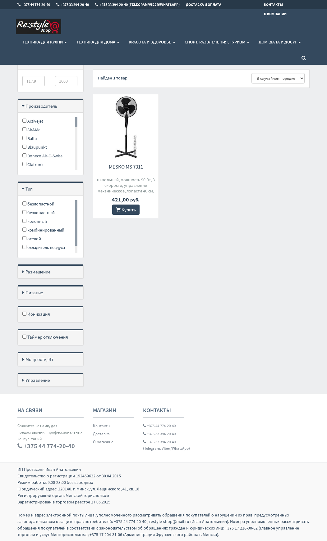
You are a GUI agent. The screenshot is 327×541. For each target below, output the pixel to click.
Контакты (101, 425)
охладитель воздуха (43, 247)
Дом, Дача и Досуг (280, 42)
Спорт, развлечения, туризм (217, 42)
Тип (29, 189)
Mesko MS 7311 (126, 166)
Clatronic (33, 164)
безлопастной (38, 204)
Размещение (37, 272)
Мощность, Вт (39, 359)
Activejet (32, 121)
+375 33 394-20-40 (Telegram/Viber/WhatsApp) (163, 445)
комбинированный (43, 230)
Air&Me (31, 130)
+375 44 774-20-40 (159, 425)
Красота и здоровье (152, 42)
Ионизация (36, 314)
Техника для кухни (44, 42)
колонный (34, 221)
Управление (37, 380)
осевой (31, 238)
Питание (34, 292)
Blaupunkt (34, 147)
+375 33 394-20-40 (159, 433)
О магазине (103, 441)
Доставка (101, 433)
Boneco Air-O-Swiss (42, 156)
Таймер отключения (45, 337)
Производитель (41, 106)
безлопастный (38, 212)
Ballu (29, 138)
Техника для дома (97, 42)
